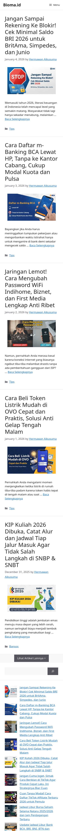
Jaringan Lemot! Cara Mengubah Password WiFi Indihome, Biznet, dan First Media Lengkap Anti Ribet (30, 288)
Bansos (14, 646)
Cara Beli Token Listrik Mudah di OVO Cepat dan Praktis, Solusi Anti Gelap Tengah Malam (29, 414)
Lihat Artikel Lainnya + (31, 658)
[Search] (53, 671)
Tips (11, 129)
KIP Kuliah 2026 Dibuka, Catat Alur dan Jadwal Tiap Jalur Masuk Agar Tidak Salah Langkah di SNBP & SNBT (30, 545)
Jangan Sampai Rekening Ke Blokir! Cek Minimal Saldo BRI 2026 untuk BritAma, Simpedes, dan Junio (31, 35)
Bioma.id (12, 5)
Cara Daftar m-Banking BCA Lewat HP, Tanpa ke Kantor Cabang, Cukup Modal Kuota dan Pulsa (31, 161)
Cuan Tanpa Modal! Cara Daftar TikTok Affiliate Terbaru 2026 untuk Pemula (39, 797)
